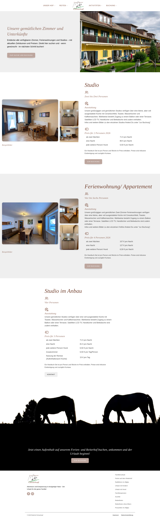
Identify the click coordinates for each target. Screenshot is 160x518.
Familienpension (120, 493)
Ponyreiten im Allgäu (122, 508)
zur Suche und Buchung (21, 55)
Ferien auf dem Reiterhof (123, 478)
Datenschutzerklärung (127, 515)
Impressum (116, 515)
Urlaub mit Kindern (121, 486)
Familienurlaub (120, 475)
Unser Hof (49, 5)
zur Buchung (93, 161)
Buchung (111, 5)
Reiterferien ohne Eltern (123, 504)
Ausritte (117, 497)
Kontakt (51, 374)
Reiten (63, 5)
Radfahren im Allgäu (122, 482)
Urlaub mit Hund (120, 489)
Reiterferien (119, 500)
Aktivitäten (95, 5)
